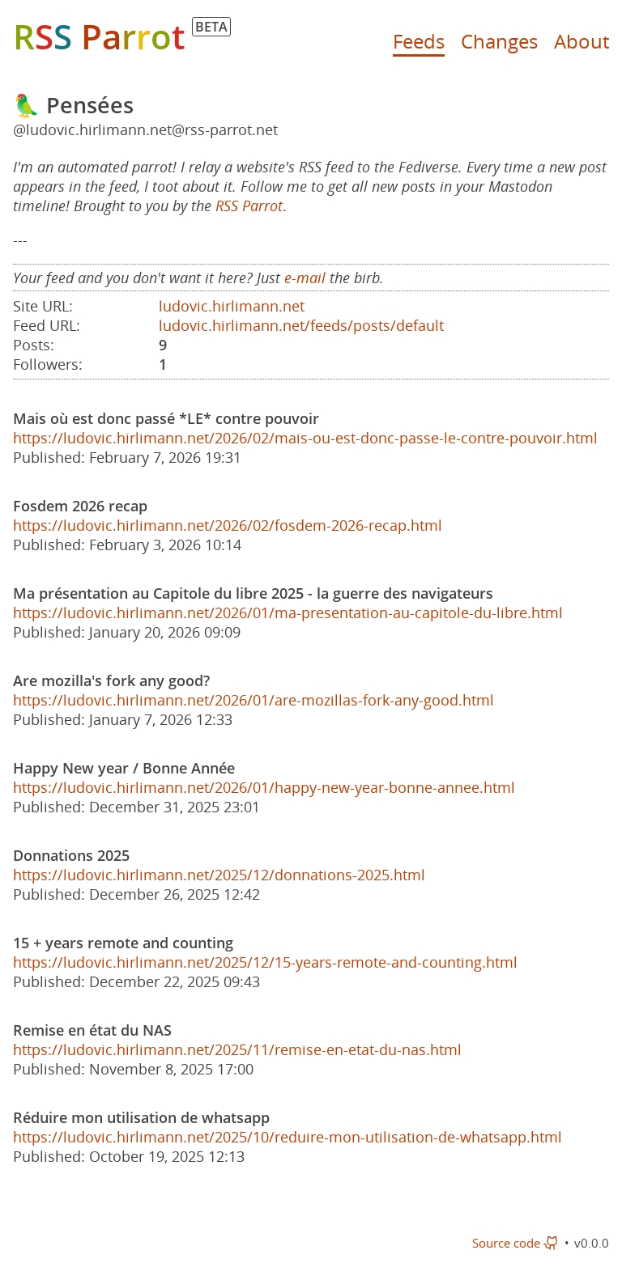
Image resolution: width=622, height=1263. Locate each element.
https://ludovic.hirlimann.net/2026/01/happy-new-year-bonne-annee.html (264, 787)
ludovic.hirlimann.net (232, 306)
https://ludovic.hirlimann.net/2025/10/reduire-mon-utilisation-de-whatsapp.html (287, 1136)
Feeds (419, 41)
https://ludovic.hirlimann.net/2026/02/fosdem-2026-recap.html (227, 525)
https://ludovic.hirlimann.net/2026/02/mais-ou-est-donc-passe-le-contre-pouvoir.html (305, 437)
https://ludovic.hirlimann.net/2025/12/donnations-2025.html (219, 874)
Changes (499, 41)
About (581, 41)
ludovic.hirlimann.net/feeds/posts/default (301, 325)
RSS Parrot (249, 205)
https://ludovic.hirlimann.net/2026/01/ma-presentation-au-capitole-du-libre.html (288, 612)
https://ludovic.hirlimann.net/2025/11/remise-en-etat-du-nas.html (237, 1049)
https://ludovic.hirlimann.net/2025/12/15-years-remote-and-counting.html (265, 962)
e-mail (305, 277)
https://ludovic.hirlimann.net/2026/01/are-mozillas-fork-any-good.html (253, 700)
